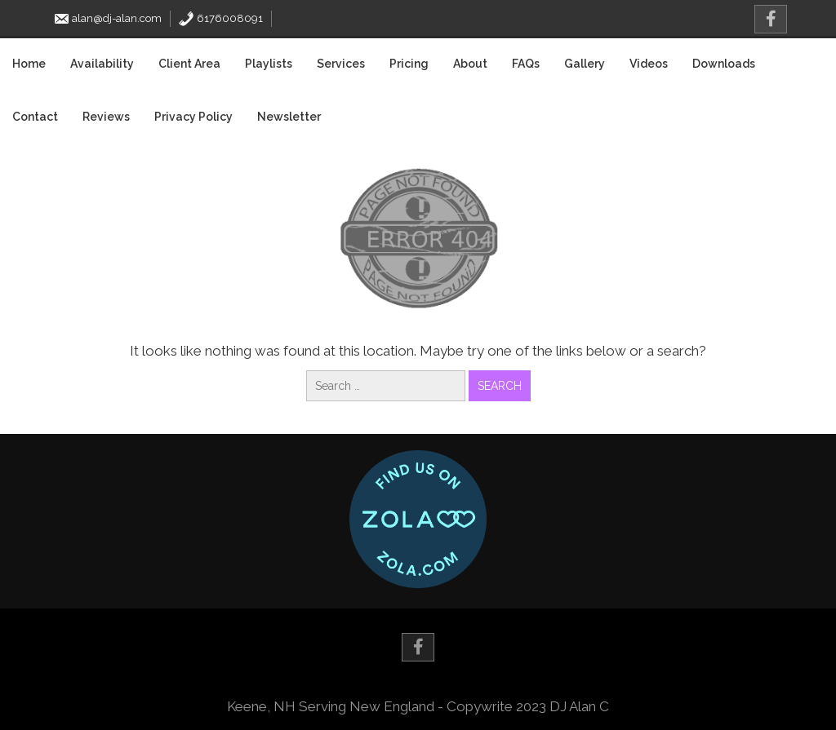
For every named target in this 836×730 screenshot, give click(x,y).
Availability (102, 63)
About (470, 63)
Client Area (189, 63)
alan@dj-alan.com (107, 18)
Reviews (106, 116)
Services (341, 63)
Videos (648, 63)
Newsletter (289, 116)
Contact (35, 116)
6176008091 (220, 18)
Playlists (268, 63)
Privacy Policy (193, 116)
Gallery (584, 63)
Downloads (723, 63)
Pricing (409, 63)
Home (29, 63)
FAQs (526, 63)
